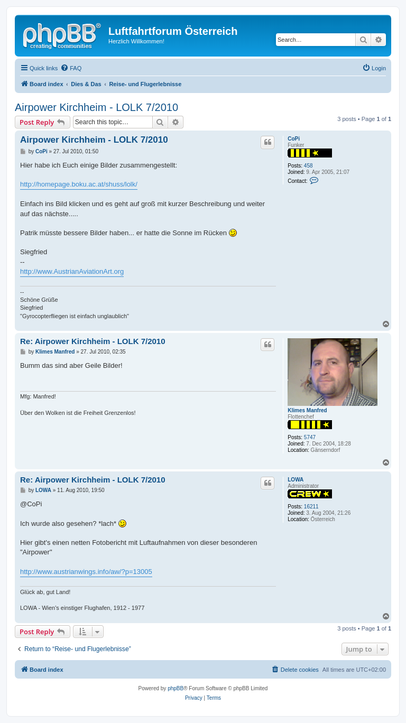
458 (308, 166)
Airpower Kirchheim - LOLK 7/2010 (96, 107)
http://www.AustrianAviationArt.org (72, 271)
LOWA (295, 480)
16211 (311, 506)
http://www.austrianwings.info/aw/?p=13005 (86, 572)
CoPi (294, 139)
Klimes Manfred (307, 410)
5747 (310, 437)
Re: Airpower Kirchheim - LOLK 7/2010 (92, 341)
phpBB (175, 688)
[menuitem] (70, 68)
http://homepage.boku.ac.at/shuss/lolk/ (78, 184)
